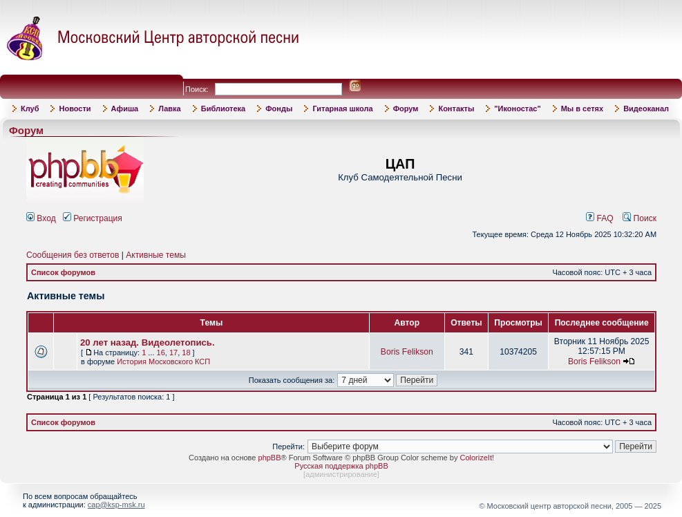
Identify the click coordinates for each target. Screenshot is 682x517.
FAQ (600, 218)
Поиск (639, 218)
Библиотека (223, 108)
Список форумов (63, 272)
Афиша (125, 108)
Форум (406, 108)
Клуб (30, 108)
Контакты (456, 108)
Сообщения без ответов (72, 255)
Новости (75, 108)
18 (186, 352)
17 (173, 352)
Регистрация (92, 218)
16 (161, 352)
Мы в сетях (582, 108)
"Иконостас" (517, 108)
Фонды (278, 108)
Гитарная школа (342, 108)
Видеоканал (646, 108)
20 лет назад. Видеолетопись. (147, 342)
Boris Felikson (407, 352)
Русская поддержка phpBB (341, 466)
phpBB (269, 457)
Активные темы (156, 255)
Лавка (169, 108)
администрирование (341, 474)
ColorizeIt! (477, 457)
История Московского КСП (163, 361)
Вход (41, 218)
